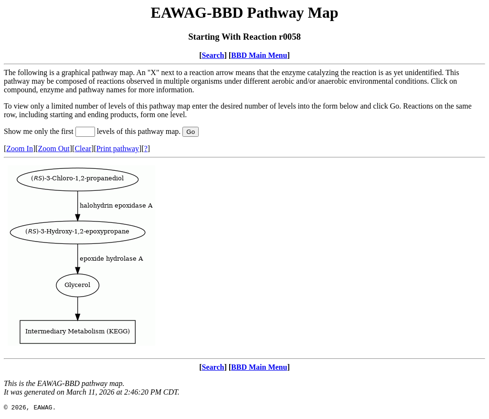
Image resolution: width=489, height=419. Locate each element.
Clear (82, 148)
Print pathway (117, 148)
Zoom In (19, 148)
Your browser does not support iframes (244, 258)
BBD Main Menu (259, 55)
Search (213, 55)
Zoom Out (54, 148)
